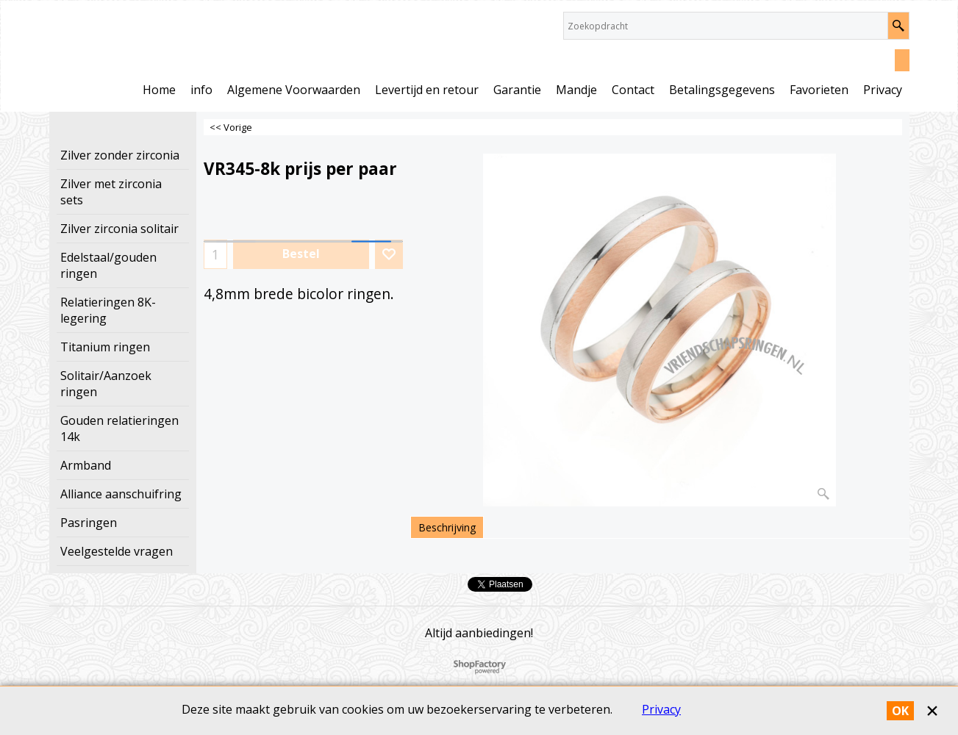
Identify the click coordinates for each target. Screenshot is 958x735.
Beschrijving (447, 527)
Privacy (661, 709)
